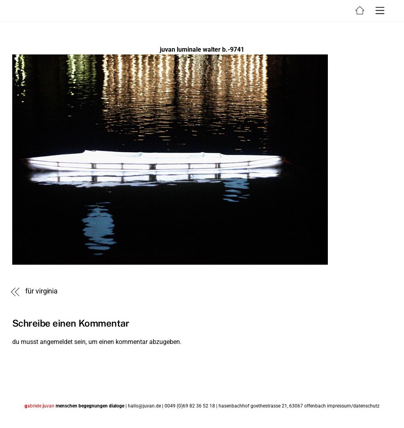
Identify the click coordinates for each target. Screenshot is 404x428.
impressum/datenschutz (353, 406)
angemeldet (56, 342)
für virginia (41, 291)
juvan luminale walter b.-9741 (202, 49)
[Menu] (380, 11)
